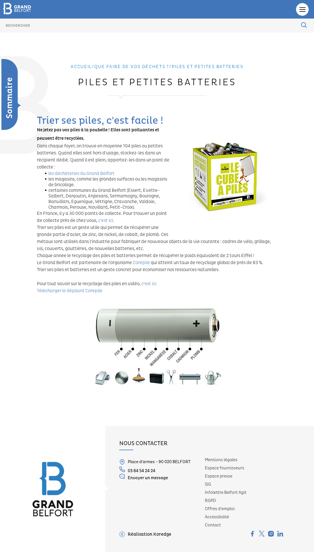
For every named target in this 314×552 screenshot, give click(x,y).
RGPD (210, 500)
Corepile (141, 262)
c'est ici (105, 220)
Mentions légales (221, 460)
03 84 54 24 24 (137, 470)
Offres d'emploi (220, 509)
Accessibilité (217, 517)
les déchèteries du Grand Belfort (81, 173)
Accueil (81, 66)
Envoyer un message (143, 477)
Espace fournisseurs (224, 468)
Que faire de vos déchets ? (131, 66)
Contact (213, 525)
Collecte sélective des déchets (6, 152)
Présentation (6, 135)
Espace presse (218, 476)
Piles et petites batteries (207, 66)
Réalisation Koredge (145, 534)
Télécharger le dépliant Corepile (69, 291)
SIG (208, 484)
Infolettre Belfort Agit (225, 492)
